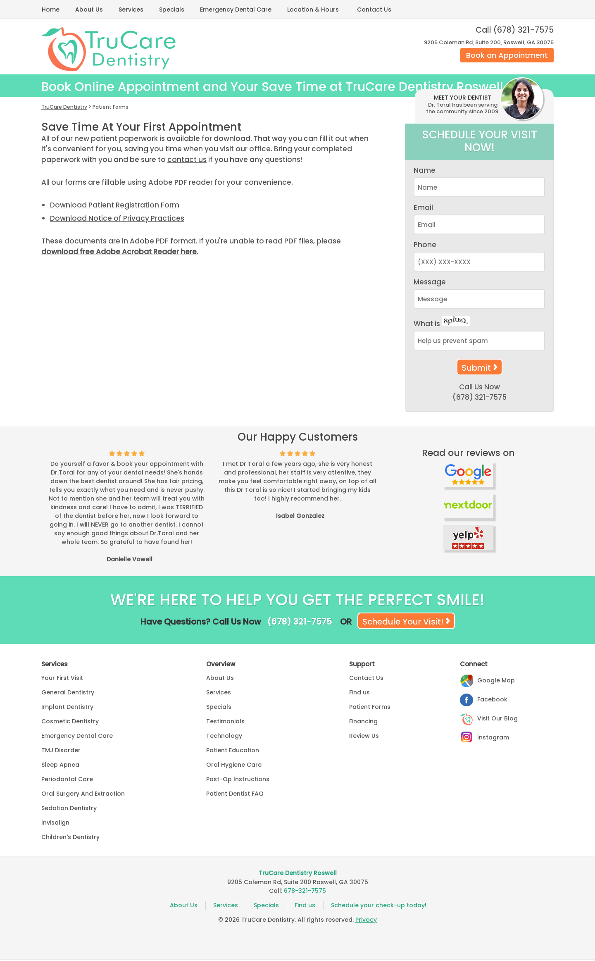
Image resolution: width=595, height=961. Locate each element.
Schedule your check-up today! (378, 906)
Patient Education (232, 751)
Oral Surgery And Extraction (83, 795)
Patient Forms (369, 708)
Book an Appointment (507, 55)
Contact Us (374, 9)
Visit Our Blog (497, 719)
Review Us (364, 737)
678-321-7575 (305, 892)
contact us (187, 161)
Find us (359, 693)
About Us (89, 9)
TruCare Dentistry (64, 108)
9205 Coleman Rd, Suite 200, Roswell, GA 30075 (489, 42)
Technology (224, 737)
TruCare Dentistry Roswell (298, 874)
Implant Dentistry (67, 708)
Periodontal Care (67, 780)
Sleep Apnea (60, 766)
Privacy (366, 921)
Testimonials (225, 722)
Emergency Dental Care (235, 9)
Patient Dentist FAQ (235, 795)
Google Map (496, 681)
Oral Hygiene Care (234, 766)
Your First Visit (62, 679)
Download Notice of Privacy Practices (117, 219)
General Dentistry (67, 693)
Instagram (493, 738)
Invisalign (55, 824)
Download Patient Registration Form (114, 206)
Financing (363, 722)
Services (131, 9)
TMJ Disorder (61, 751)
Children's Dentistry (70, 838)
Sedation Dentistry (69, 809)
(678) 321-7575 (523, 30)
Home (51, 9)
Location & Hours (313, 9)
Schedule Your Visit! (402, 623)
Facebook (492, 700)
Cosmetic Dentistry (70, 722)
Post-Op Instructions (237, 780)
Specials (171, 9)
